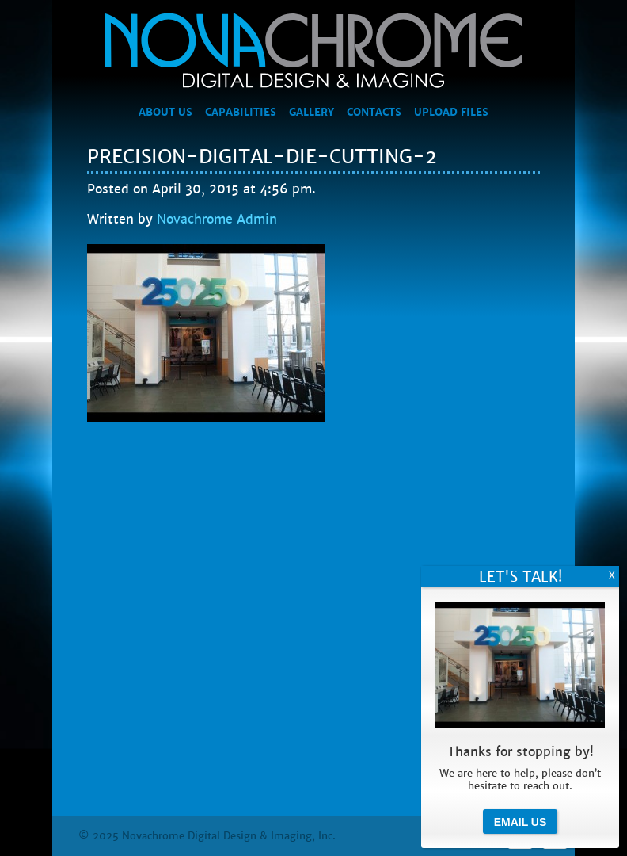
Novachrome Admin (217, 219)
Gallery (311, 112)
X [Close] (612, 575)
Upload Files (451, 112)
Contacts (374, 112)
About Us (165, 112)
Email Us (520, 822)
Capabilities (240, 112)
